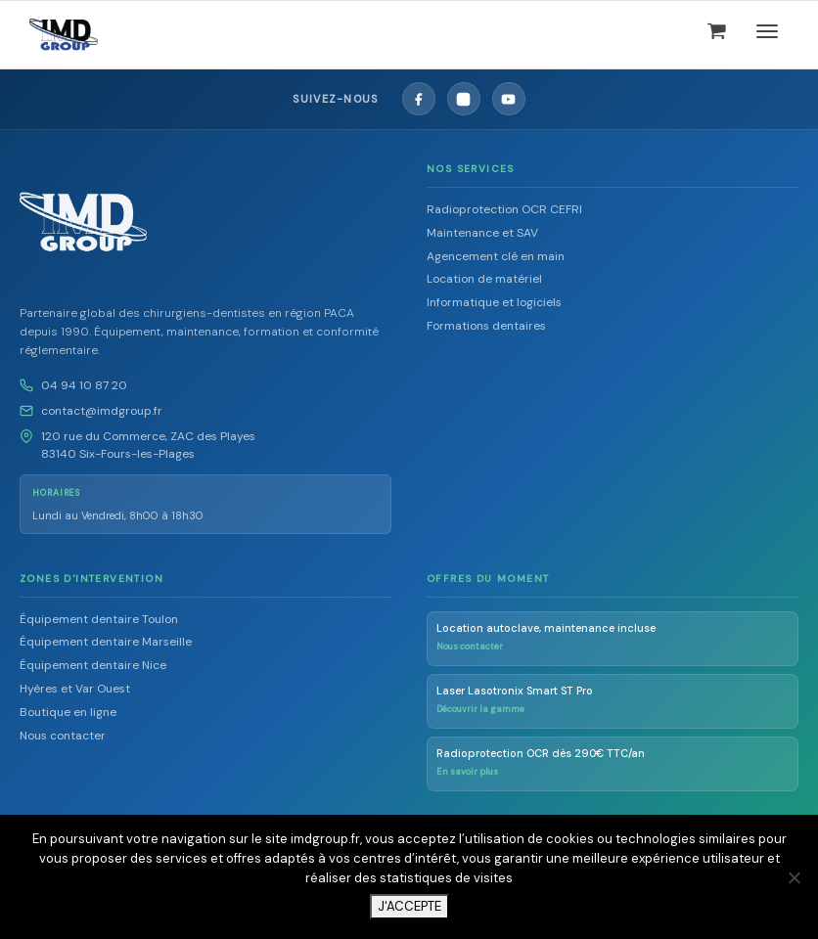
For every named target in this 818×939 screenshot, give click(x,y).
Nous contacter (63, 735)
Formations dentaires (486, 326)
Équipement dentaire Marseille (106, 641)
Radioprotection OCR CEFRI (504, 209)
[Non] (793, 877)
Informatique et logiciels (494, 302)
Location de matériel (484, 279)
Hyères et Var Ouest (75, 688)
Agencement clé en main (496, 256)
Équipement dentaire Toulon (99, 619)
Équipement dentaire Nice (93, 665)
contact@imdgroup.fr (101, 411)
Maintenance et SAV (482, 233)
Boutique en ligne (68, 712)
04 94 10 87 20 (84, 385)
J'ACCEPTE (409, 906)
